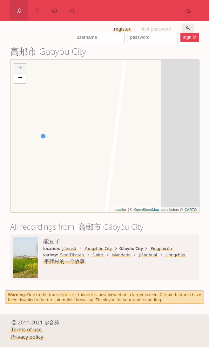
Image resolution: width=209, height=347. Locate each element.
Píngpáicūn (161, 248)
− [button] (20, 78)
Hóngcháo (175, 255)
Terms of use (26, 329)
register (122, 29)
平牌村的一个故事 (64, 261)
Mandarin (121, 255)
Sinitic (98, 255)
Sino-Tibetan (72, 255)
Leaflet (120, 210)
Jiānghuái (148, 255)
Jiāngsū (69, 248)
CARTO (191, 210)
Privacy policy (27, 336)
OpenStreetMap (146, 210)
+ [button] (20, 68)
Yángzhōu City (98, 248)
